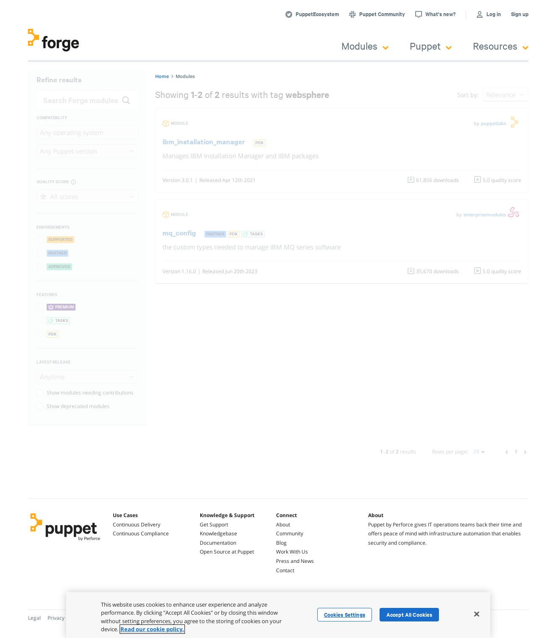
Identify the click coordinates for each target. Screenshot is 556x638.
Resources (500, 45)
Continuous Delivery (136, 524)
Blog (281, 542)
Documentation (218, 542)
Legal (34, 617)
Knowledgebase (218, 533)
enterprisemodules (485, 214)
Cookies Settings (344, 614)
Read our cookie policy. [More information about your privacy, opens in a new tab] (152, 629)
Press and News (295, 561)
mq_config (179, 233)
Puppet (431, 45)
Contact (285, 570)
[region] (278, 615)
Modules (364, 45)
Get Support (214, 524)
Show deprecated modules (72, 406)
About (283, 524)
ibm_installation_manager (203, 141)
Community (289, 533)
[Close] (476, 613)
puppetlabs (493, 123)
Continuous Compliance (141, 533)
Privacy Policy (63, 617)
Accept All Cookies (409, 614)
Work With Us (292, 551)
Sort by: (468, 95)
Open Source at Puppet (227, 551)
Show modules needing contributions (85, 392)
